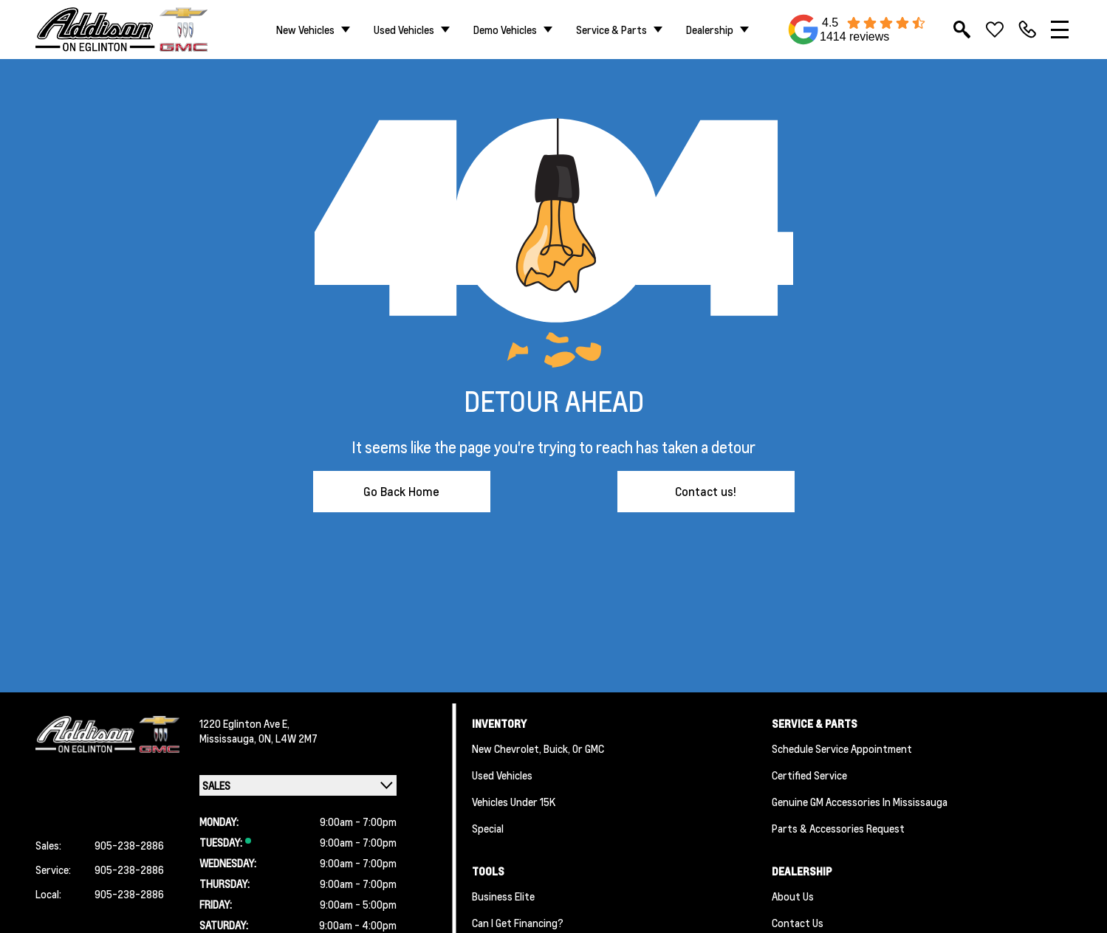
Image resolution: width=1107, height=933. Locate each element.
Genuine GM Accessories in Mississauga (859, 801)
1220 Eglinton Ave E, (244, 723)
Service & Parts (611, 29)
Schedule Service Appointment (842, 748)
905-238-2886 (129, 845)
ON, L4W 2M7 (288, 738)
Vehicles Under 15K (513, 801)
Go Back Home (401, 491)
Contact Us (797, 922)
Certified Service (809, 775)
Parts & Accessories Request (838, 828)
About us (793, 896)
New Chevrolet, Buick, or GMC (538, 748)
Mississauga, (228, 738)
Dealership (709, 29)
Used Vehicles (404, 29)
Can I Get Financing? (517, 922)
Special (488, 828)
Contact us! (705, 491)
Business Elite (503, 896)
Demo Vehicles (505, 29)
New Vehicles (305, 29)
